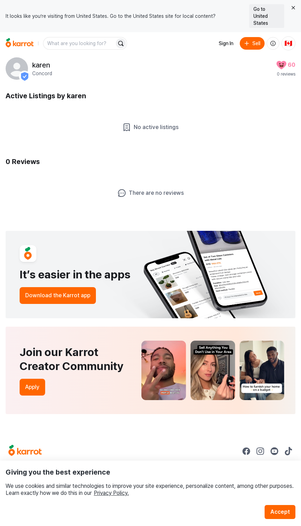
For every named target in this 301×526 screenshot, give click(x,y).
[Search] (121, 43)
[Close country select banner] (293, 8)
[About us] (273, 43)
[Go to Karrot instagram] (260, 451)
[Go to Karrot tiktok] (288, 451)
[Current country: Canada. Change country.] (288, 43)
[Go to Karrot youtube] (274, 451)
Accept (280, 512)
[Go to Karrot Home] (25, 451)
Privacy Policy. (111, 493)
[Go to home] (20, 43)
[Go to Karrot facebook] (246, 451)
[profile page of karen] (17, 68)
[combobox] (79, 43)
